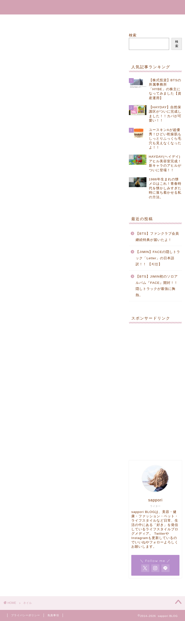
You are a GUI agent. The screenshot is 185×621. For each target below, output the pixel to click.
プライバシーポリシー (25, 615)
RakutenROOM (77, 20)
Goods (110, 20)
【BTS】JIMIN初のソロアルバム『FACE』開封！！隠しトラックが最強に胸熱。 (157, 286)
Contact (137, 20)
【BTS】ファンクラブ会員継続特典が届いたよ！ (157, 237)
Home (45, 20)
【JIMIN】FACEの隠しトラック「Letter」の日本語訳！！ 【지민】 (158, 258)
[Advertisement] (155, 351)
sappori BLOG (92, 6)
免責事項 (53, 615)
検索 (133, 35)
